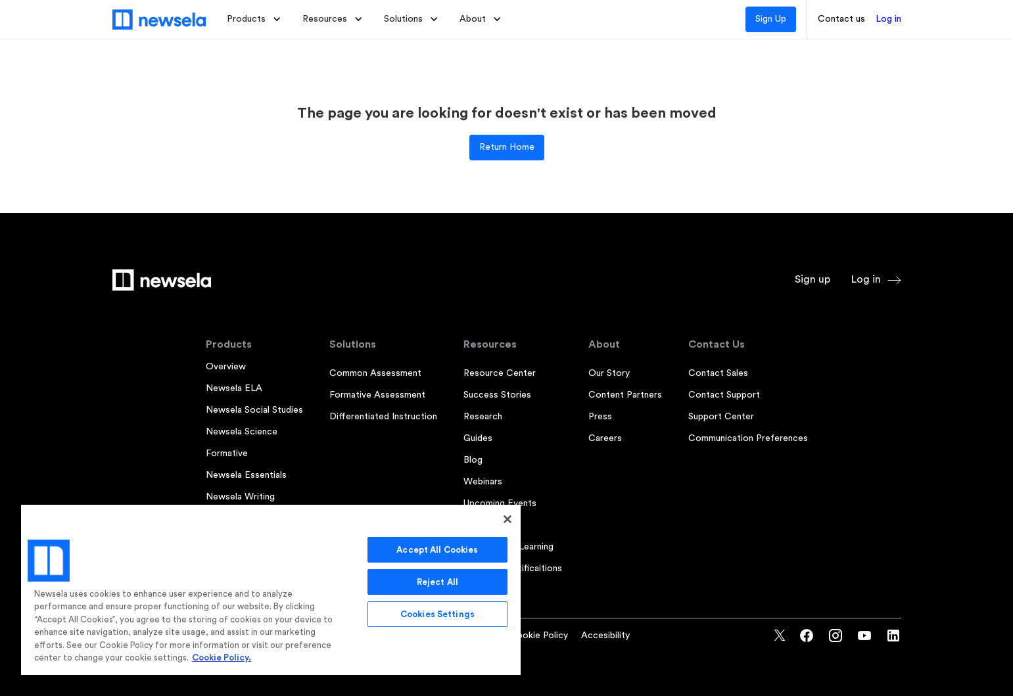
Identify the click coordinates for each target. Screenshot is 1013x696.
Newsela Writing (240, 496)
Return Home (506, 147)
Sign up (812, 279)
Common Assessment (375, 373)
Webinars (482, 481)
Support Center (721, 416)
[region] (271, 589)
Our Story (609, 373)
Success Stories (497, 395)
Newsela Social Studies (254, 410)
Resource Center (499, 373)
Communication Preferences (748, 438)
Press (600, 416)
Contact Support (724, 395)
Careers (605, 438)
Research (482, 416)
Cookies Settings (437, 614)
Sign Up (770, 19)
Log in (888, 19)
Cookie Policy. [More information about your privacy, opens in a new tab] (221, 657)
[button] (254, 20)
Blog (473, 460)
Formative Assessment (377, 395)
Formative (227, 453)
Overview (226, 366)
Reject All (437, 582)
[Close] (507, 519)
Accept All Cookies (437, 549)
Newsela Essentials (246, 475)
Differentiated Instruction (383, 416)
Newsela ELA (234, 388)
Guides (477, 438)
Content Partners (625, 395)
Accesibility (605, 635)
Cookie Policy (538, 635)
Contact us (841, 19)
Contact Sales (718, 373)
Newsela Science (241, 431)
